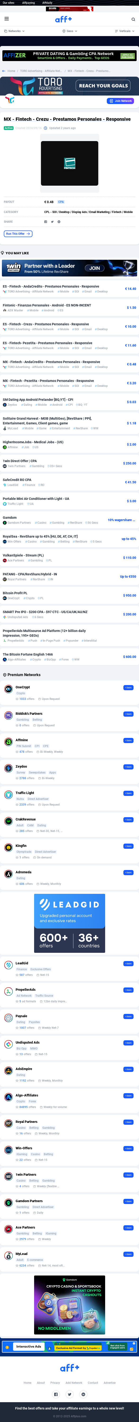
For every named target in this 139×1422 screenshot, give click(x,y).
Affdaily (47, 2)
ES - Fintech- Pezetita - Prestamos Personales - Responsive (47, 343)
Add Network (74, 1382)
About (41, 1382)
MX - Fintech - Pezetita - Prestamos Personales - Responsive (48, 381)
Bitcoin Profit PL (15, 593)
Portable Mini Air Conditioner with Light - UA (36, 499)
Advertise (110, 1382)
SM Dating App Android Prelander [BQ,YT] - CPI (38, 400)
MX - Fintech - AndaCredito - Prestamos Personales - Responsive (51, 362)
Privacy (55, 1382)
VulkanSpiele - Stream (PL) (23, 555)
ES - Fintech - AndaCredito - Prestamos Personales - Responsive (51, 286)
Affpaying (28, 2)
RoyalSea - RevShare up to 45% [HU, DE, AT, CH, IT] (40, 536)
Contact (93, 1382)
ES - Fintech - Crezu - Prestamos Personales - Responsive (46, 324)
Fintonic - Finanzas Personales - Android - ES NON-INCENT (47, 305)
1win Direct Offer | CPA (20, 461)
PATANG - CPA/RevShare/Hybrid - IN (30, 574)
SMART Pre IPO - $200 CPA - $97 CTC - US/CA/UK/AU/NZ (45, 612)
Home (11, 71)
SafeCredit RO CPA (17, 480)
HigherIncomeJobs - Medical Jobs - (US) (33, 442)
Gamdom (10, 517)
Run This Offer (18, 234)
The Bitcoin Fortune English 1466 (28, 654)
